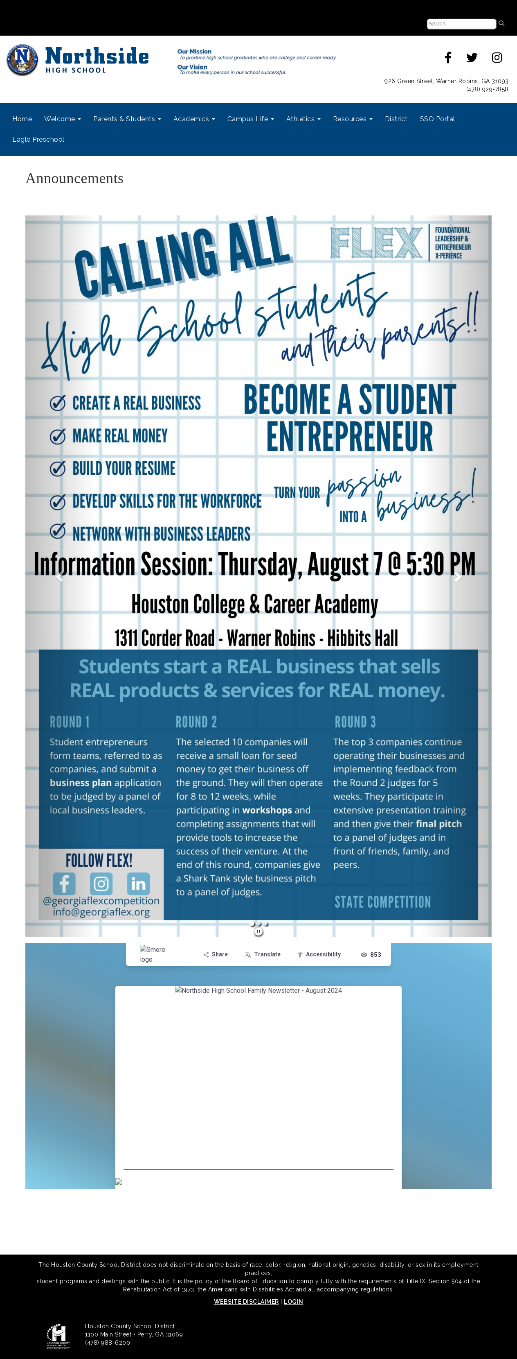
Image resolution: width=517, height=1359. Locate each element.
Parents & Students (127, 119)
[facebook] (448, 60)
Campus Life (250, 119)
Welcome (62, 119)
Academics (194, 119)
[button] (60, 576)
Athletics (303, 119)
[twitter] (472, 60)
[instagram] (497, 60)
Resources (353, 119)
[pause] (258, 932)
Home (22, 119)
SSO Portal (437, 119)
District (396, 119)
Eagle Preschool (38, 139)
